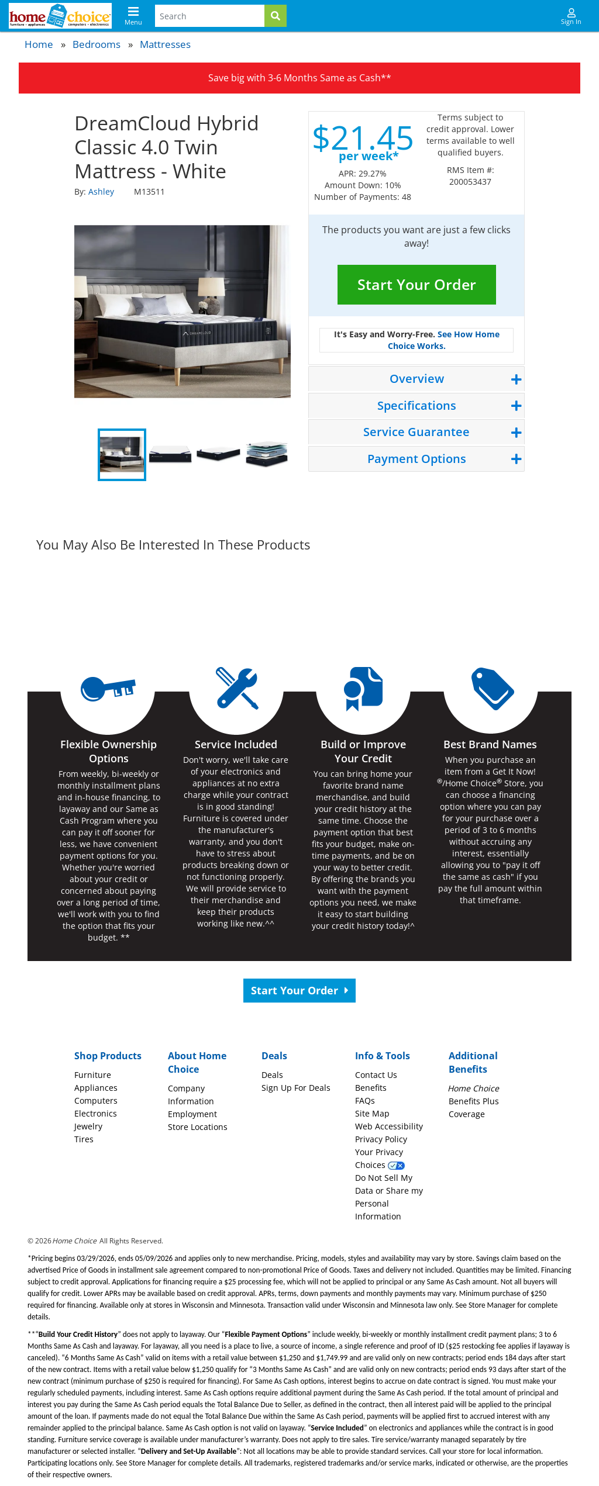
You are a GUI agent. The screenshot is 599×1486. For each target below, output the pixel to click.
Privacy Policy (381, 1139)
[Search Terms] (209, 16)
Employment (192, 1113)
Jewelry (88, 1126)
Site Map (372, 1113)
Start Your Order (416, 284)
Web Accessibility (389, 1126)
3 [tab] (218, 454)
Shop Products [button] (108, 1055)
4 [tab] (267, 454)
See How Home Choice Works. (444, 340)
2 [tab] (170, 454)
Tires (84, 1139)
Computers (96, 1100)
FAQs (365, 1100)
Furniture (92, 1074)
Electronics (95, 1113)
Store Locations (198, 1126)
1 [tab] (122, 454)
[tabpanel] (182, 311)
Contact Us (376, 1074)
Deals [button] (274, 1055)
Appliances (96, 1087)
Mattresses (165, 44)
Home (39, 44)
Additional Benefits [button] (473, 1062)
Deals (272, 1074)
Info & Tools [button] (382, 1055)
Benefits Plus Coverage (474, 1101)
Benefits (371, 1087)
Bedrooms (97, 44)
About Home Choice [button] (197, 1062)
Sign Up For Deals (296, 1087)
